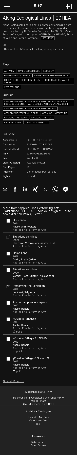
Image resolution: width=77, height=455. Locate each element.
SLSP (39, 423)
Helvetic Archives (38, 417)
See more (48, 38)
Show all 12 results (13, 381)
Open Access (39, 445)
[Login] (69, 9)
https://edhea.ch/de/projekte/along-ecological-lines (33, 49)
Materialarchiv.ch (38, 420)
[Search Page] (38, 6)
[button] (7, 7)
